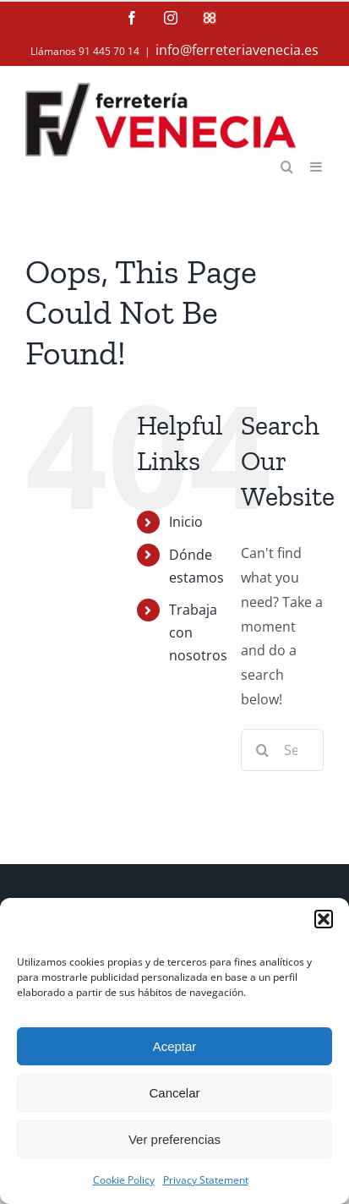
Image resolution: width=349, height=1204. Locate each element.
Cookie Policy (124, 1180)
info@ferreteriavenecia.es (237, 50)
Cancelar (174, 1093)
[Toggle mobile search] (287, 165)
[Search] (262, 750)
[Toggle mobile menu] (317, 165)
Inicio (186, 521)
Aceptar (175, 1046)
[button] (323, 919)
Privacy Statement (205, 1180)
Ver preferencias (174, 1139)
